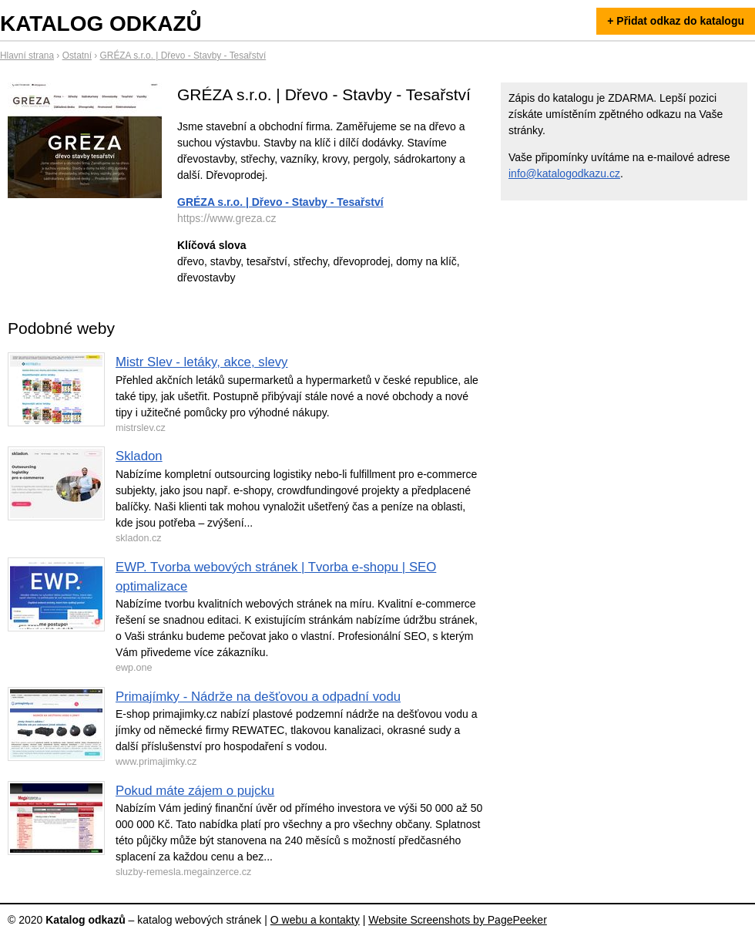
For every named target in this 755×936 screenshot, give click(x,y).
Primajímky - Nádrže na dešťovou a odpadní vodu (258, 696)
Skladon (139, 456)
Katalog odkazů (101, 23)
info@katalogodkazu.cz (564, 173)
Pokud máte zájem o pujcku (195, 790)
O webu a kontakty (315, 920)
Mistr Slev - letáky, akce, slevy (202, 362)
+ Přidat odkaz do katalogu (675, 21)
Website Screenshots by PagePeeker (457, 920)
